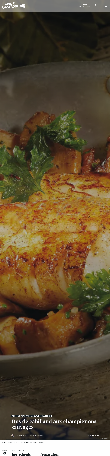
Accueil (4, 442)
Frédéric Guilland (21, 435)
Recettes (10, 442)
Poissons (16, 416)
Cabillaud (34, 416)
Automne (25, 416)
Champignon (46, 416)
